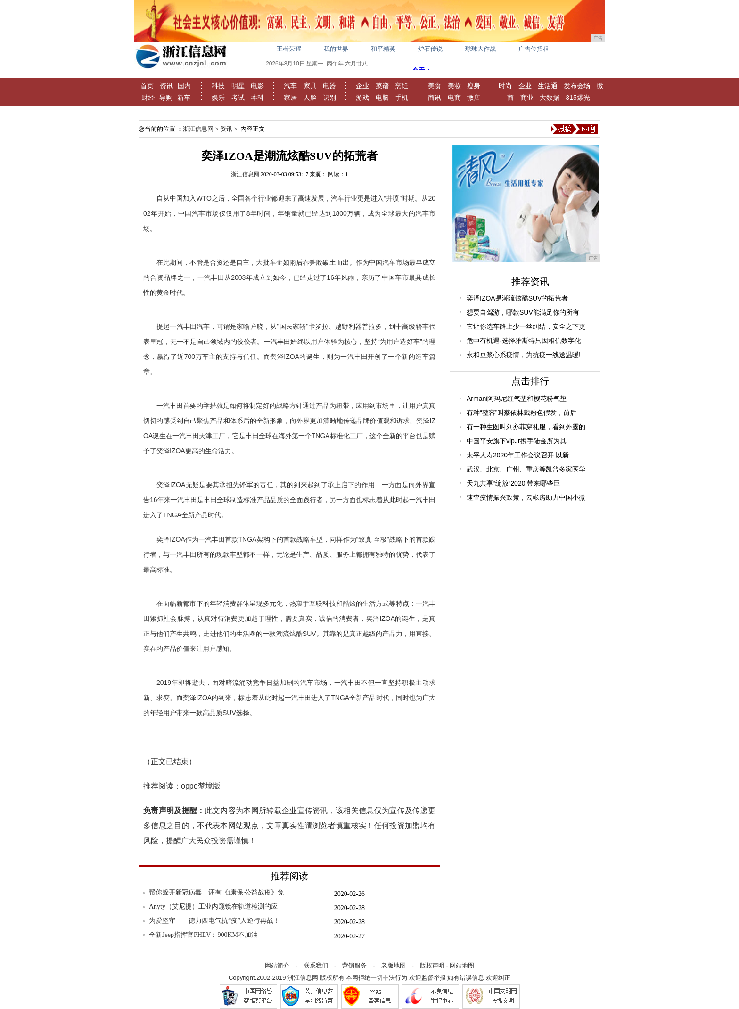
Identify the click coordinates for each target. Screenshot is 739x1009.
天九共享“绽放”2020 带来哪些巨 (513, 483)
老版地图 (393, 965)
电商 (454, 97)
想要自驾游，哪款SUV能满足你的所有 (523, 312)
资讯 (166, 86)
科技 (218, 86)
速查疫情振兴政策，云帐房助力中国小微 (526, 497)
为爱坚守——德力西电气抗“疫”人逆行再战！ (214, 920)
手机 (401, 97)
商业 (527, 97)
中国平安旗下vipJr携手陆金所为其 (517, 441)
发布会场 (577, 86)
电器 (329, 86)
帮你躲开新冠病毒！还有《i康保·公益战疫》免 (216, 892)
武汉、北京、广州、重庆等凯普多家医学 (526, 469)
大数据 (549, 97)
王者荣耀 (289, 48)
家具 (310, 86)
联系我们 (316, 965)
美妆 (454, 86)
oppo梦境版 (201, 786)
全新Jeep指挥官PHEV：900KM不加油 (203, 934)
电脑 (382, 97)
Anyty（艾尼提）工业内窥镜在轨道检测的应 (213, 906)
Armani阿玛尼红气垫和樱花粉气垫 (517, 398)
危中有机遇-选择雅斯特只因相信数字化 (524, 340)
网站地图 (462, 965)
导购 (165, 97)
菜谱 (382, 86)
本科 (257, 97)
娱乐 (218, 97)
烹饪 (401, 86)
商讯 (434, 97)
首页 (147, 86)
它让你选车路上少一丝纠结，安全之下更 (526, 326)
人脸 (310, 97)
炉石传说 (430, 48)
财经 (148, 97)
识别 (329, 97)
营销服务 (354, 965)
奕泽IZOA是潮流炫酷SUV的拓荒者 (517, 298)
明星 (238, 86)
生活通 (548, 86)
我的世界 (336, 48)
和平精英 (383, 48)
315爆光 (578, 97)
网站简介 (277, 965)
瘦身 (473, 86)
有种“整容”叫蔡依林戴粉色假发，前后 (521, 412)
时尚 (505, 86)
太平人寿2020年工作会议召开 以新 (518, 455)
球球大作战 (480, 48)
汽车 (290, 86)
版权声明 (432, 965)
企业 (362, 86)
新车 (183, 97)
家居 (290, 97)
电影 (257, 86)
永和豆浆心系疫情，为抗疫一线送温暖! (524, 354)
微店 (473, 97)
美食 (434, 86)
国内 (184, 86)
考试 (238, 97)
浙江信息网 (198, 128)
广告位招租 (533, 48)
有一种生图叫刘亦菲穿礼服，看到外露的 (526, 427)
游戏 (362, 97)
